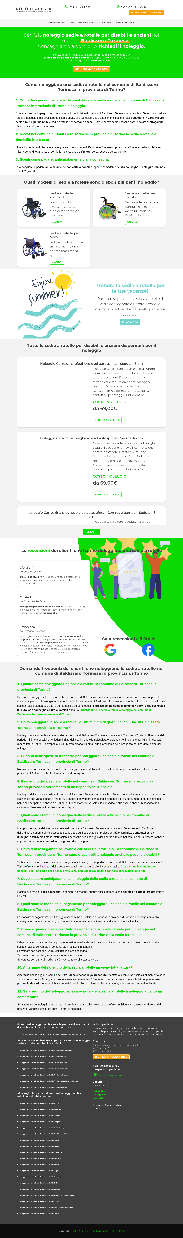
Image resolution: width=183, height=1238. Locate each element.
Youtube (98, 1098)
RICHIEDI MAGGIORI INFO (146, 12)
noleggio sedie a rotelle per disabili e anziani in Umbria (39, 1201)
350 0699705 (79, 7)
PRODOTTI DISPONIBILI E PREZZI (83, 22)
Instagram (99, 1094)
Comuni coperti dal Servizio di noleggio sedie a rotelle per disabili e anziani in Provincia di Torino (53, 1034)
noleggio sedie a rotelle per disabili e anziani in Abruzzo (40, 1103)
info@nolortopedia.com (107, 1069)
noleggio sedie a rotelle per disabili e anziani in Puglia (39, 1171)
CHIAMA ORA (130, 322)
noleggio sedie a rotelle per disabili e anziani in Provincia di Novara (44, 1075)
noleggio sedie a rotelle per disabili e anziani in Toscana (40, 1189)
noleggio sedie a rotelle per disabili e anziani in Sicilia (39, 1183)
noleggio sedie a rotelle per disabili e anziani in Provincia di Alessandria (46, 1050)
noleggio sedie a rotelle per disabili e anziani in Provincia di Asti (43, 1056)
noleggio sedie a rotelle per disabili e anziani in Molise (39, 1165)
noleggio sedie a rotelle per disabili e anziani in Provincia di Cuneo (44, 1069)
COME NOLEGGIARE (56, 22)
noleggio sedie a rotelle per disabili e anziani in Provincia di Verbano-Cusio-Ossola (49, 1081)
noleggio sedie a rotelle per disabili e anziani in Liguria (39, 1146)
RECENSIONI (106, 22)
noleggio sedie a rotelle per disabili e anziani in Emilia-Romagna (43, 1128)
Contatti (98, 1108)
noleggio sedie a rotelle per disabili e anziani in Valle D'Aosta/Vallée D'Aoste (47, 1207)
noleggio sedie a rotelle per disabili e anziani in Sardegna (40, 1177)
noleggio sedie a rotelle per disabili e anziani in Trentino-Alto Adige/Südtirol (47, 1195)
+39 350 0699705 (109, 1066)
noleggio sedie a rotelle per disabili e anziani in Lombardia (41, 1152)
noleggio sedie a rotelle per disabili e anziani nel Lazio (39, 1140)
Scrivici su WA (133, 7)
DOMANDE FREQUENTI (125, 22)
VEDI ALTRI (91, 531)
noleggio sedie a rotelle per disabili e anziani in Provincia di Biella (43, 1063)
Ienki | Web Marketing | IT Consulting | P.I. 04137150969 (98, 1231)
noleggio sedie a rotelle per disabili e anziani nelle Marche (41, 1158)
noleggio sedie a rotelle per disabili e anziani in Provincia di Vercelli (44, 1087)
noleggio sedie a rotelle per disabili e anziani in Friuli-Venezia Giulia (44, 1134)
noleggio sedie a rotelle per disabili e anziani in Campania (40, 1122)
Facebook (99, 1091)
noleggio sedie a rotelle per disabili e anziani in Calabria (40, 1115)
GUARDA (57, 222)
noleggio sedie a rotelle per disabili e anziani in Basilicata (40, 1109)
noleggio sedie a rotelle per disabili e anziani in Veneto (39, 1214)
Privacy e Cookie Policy (107, 1105)
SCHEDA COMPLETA (107, 420)
